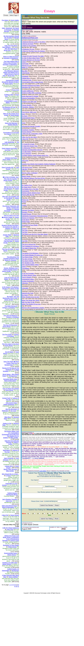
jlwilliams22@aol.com (28, 38)
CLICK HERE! (41, 449)
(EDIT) (24, 16)
